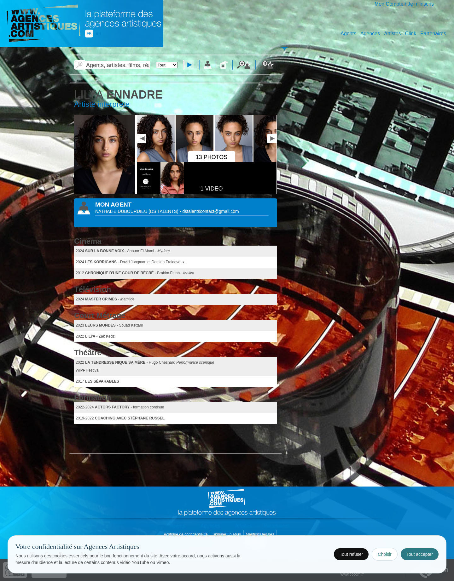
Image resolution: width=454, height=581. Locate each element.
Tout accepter (419, 554)
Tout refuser (351, 554)
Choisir (385, 554)
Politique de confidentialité (186, 534)
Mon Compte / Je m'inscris (404, 4)
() (163, 211)
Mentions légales (260, 534)
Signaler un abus (227, 534)
